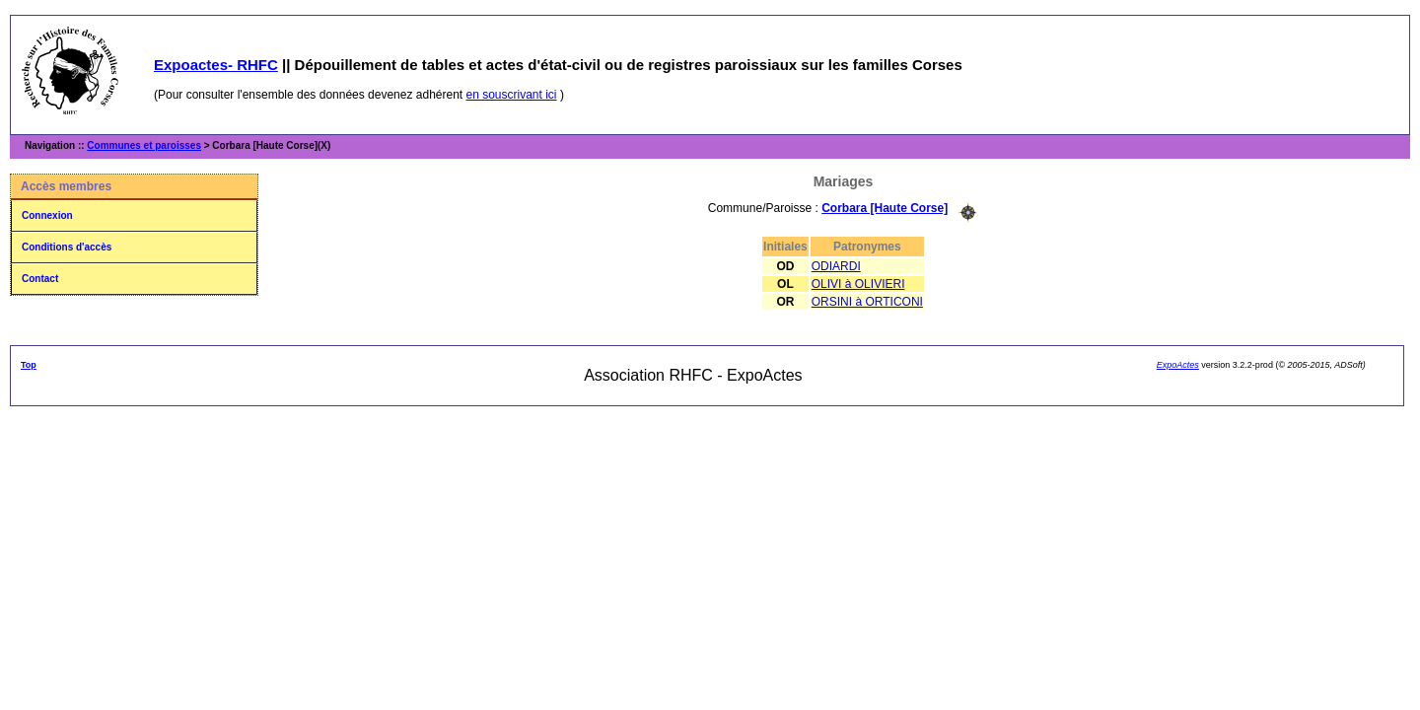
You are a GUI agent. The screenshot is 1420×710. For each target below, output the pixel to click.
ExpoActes (1178, 365)
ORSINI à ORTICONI (867, 302)
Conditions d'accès (66, 247)
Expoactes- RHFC (216, 64)
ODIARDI (836, 266)
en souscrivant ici (511, 95)
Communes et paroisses (144, 145)
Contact (40, 278)
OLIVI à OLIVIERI (858, 284)
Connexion (47, 215)
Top (28, 365)
